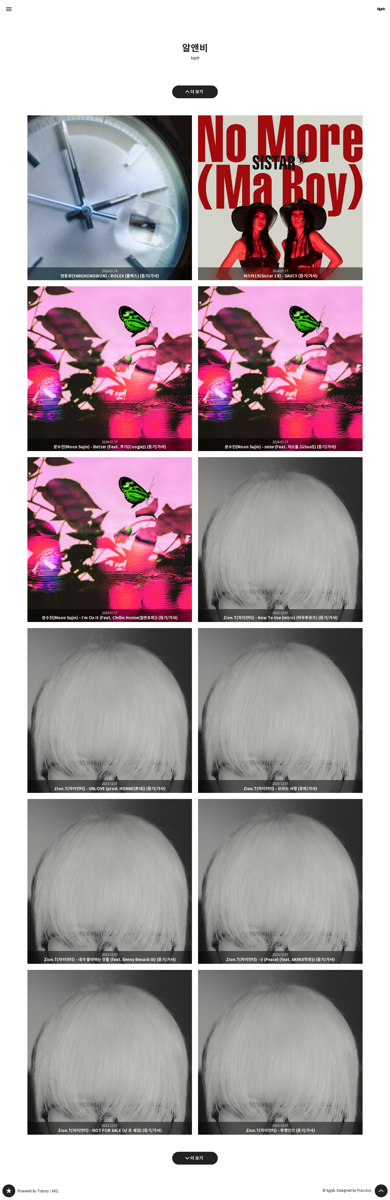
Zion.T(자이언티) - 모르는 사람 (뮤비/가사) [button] (280, 710)
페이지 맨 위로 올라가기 (381, 1191)
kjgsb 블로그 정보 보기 (381, 9)
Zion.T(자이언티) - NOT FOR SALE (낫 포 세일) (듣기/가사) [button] (109, 1052)
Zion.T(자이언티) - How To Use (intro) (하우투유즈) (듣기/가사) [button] (280, 539)
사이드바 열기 (9, 9)
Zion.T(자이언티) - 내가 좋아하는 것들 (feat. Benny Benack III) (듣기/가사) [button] (109, 881)
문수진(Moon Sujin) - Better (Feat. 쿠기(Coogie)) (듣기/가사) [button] (109, 368)
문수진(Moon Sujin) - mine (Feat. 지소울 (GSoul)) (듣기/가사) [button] (280, 368)
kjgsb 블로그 (9, 1191)
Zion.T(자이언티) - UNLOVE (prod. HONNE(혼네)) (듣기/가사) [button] (109, 710)
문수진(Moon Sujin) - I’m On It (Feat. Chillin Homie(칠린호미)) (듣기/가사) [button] (109, 539)
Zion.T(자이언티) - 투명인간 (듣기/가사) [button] (280, 1052)
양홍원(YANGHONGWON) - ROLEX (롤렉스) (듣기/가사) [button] (109, 197)
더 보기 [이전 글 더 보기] (196, 92)
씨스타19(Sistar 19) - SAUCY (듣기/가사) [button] (280, 197)
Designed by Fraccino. (354, 1190)
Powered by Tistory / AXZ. (38, 1191)
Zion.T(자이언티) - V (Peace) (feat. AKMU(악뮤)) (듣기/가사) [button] (280, 881)
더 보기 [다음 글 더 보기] (196, 1158)
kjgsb (195, 58)
